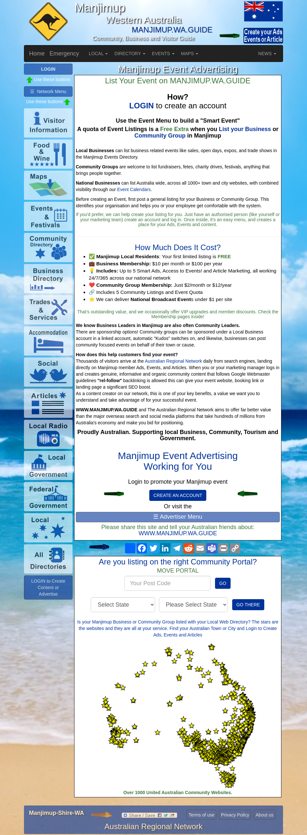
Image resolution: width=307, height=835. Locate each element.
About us (264, 814)
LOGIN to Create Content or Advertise (48, 587)
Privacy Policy (235, 814)
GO (222, 583)
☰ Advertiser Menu (177, 517)
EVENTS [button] (163, 53)
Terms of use (201, 814)
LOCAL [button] (98, 53)
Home (37, 53)
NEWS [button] (267, 53)
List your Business (245, 129)
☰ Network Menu (48, 91)
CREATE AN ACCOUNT (178, 495)
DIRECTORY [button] (129, 53)
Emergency (64, 53)
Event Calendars (134, 189)
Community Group (160, 135)
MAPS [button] (190, 53)
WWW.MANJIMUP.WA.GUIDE (178, 533)
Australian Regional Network (173, 361)
